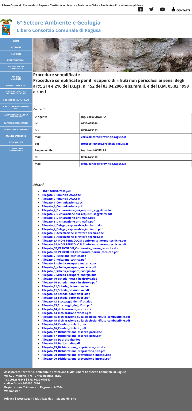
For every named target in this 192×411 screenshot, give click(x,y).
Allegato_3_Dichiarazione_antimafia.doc (68, 218)
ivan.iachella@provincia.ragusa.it (103, 164)
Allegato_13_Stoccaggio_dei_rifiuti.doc (67, 301)
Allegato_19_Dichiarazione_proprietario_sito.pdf (73, 351)
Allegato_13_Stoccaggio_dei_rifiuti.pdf (67, 305)
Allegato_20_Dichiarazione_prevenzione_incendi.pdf (76, 358)
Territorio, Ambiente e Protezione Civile (74, 5)
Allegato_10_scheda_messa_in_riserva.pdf (69, 282)
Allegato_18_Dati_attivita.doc (61, 339)
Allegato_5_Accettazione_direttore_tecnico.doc (73, 233)
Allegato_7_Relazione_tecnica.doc (64, 256)
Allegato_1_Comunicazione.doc (62, 202)
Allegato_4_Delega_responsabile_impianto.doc (72, 225)
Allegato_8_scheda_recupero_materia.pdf (69, 267)
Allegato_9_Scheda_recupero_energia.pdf (69, 275)
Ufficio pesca (16, 142)
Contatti (180, 8)
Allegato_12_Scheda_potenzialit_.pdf (65, 298)
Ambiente (106, 5)
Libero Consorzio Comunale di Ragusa (24, 5)
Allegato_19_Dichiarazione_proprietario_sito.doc (74, 347)
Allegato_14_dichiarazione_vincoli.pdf (66, 313)
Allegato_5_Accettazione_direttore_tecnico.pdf (72, 237)
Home (16, 41)
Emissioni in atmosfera (16, 129)
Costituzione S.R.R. (16, 85)
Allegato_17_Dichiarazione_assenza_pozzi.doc (72, 332)
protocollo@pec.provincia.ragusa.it (104, 144)
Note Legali (24, 398)
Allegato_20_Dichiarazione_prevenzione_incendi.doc (76, 355)
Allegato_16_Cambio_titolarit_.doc (64, 324)
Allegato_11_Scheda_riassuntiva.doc (65, 286)
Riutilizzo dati (44, 398)
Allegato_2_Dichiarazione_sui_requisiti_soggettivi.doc (77, 210)
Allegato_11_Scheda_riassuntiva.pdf (65, 290)
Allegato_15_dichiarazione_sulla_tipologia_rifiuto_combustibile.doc (86, 317)
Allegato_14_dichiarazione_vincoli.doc (67, 309)
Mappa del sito (66, 398)
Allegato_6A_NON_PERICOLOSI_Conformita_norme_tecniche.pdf (84, 244)
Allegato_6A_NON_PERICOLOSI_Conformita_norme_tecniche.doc (84, 240)
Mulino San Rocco (16, 136)
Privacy (9, 398)
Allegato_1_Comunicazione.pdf (62, 206)
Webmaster (12, 391)
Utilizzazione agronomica (16, 149)
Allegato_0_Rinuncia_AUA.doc (61, 195)
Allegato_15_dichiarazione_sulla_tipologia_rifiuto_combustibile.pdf (86, 320)
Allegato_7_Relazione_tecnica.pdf (64, 259)
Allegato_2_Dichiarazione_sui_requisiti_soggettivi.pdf (77, 214)
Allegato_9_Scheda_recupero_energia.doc (69, 271)
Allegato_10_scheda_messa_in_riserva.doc (69, 278)
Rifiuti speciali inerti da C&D (16, 107)
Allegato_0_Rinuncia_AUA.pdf (61, 199)
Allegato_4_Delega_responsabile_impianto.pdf (72, 229)
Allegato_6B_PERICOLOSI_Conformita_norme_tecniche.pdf (80, 252)
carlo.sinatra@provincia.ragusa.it (103, 137)
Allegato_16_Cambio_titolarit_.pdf (64, 328)
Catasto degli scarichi (16, 123)
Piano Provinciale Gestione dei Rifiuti (16, 92)
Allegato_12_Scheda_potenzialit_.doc (66, 294)
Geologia (16, 47)
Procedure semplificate (16, 100)
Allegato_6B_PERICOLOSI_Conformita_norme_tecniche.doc (80, 248)
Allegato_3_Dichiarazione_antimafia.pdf (68, 221)
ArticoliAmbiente (16, 78)
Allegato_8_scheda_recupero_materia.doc (69, 263)
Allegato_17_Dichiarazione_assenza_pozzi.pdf (71, 336)
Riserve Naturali (16, 60)
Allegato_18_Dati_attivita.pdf (61, 343)
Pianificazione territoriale (16, 67)
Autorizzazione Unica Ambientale (16, 115)
